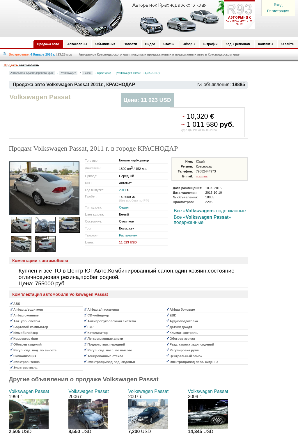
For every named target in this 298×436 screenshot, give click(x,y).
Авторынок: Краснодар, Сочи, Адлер (134, 18)
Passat (88, 72)
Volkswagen (69, 72)
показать (201, 176)
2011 (122, 190)
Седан (124, 207)
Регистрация (278, 11)
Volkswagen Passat (29, 391)
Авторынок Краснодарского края (32, 72)
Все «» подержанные (210, 210)
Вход (278, 5)
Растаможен (128, 235)
